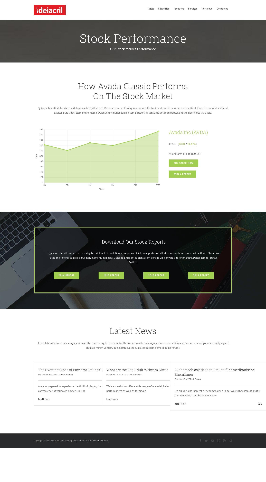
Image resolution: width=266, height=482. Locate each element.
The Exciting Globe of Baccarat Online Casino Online (79, 370)
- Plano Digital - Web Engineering (93, 440)
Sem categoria (66, 374)
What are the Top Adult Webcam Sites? (137, 370)
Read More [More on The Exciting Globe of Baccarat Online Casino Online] (43, 399)
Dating (198, 379)
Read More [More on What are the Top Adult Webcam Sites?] (111, 399)
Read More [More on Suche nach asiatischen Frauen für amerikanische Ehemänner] (179, 403)
